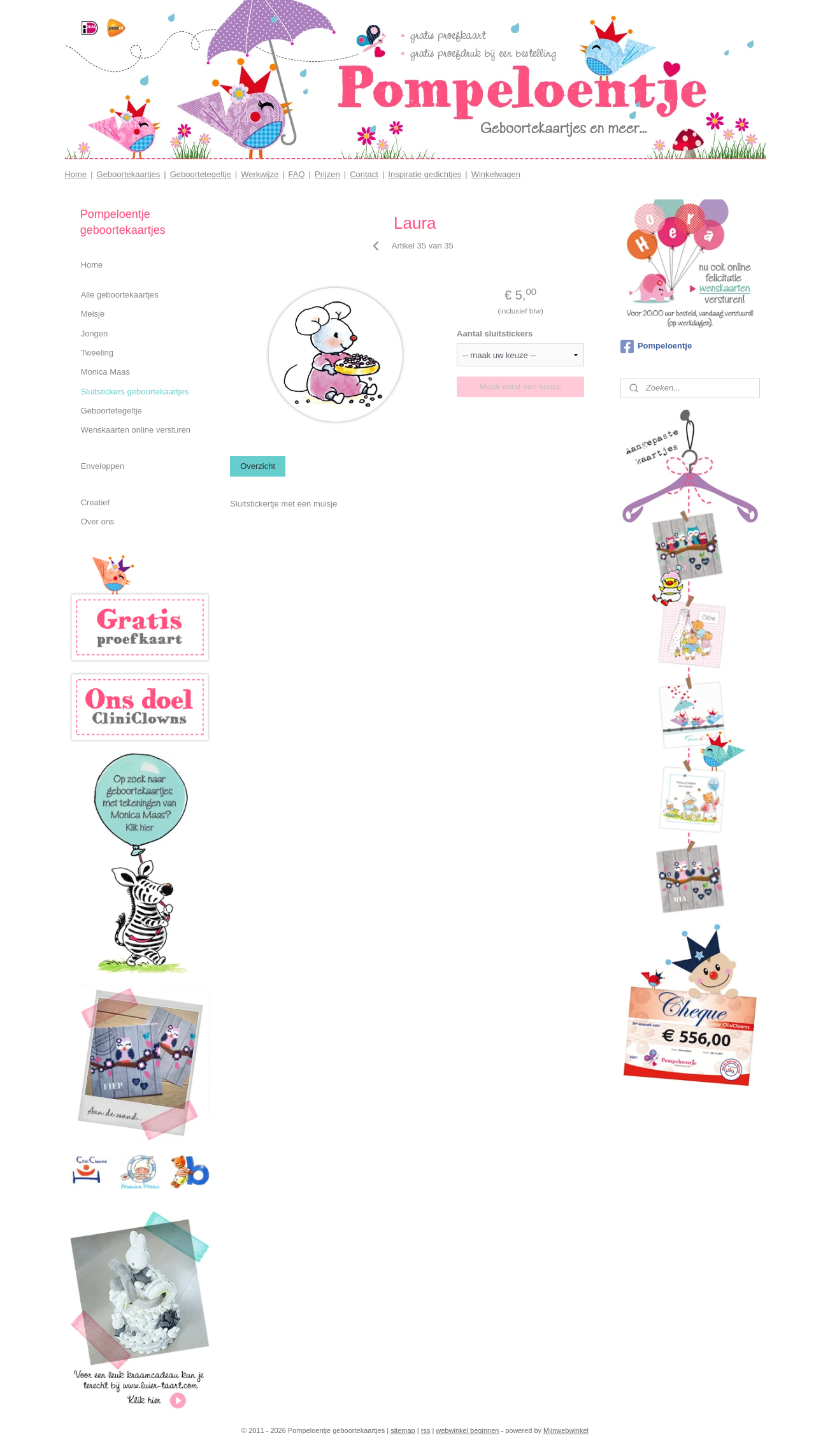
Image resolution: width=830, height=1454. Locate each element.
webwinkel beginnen (467, 1430)
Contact (364, 174)
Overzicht (257, 466)
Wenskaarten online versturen (135, 430)
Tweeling (97, 352)
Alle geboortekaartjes (120, 294)
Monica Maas (105, 372)
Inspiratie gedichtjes (424, 174)
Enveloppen (103, 466)
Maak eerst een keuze (520, 386)
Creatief (95, 502)
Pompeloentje (656, 346)
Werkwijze (259, 174)
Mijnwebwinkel (566, 1430)
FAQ (297, 174)
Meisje (93, 314)
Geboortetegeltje (200, 174)
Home (75, 174)
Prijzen (327, 174)
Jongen (94, 333)
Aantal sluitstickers (495, 333)
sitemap (402, 1430)
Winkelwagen (495, 174)
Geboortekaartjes (129, 174)
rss (426, 1430)
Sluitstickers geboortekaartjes (135, 391)
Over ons (98, 521)
